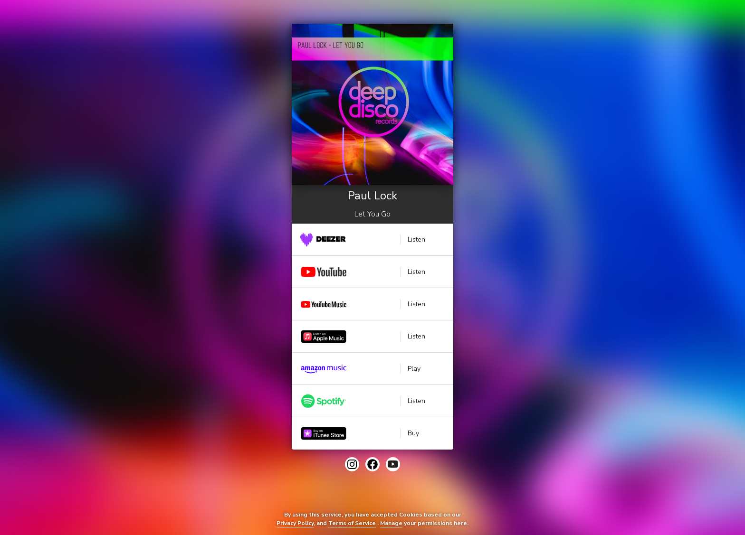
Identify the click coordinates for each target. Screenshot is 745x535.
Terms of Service (352, 523)
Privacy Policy (295, 523)
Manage (391, 523)
